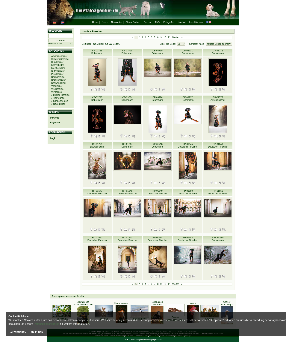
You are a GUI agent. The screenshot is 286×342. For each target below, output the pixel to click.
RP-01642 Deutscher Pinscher (188, 239)
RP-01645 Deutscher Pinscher (188, 145)
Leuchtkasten (196, 22)
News (105, 22)
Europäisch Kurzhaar (157, 303)
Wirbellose (56, 92)
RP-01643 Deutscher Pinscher (127, 239)
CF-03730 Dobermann (158, 52)
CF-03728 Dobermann (97, 52)
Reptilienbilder (58, 80)
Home (95, 22)
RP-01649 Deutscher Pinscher (157, 192)
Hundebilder (57, 62)
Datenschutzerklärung (46, 323)
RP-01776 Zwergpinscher (97, 145)
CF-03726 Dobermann (158, 98)
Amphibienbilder (59, 56)
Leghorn (193, 303)
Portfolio (54, 117)
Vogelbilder (56, 86)
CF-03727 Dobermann (188, 98)
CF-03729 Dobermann (127, 52)
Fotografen (168, 22)
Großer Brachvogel (226, 303)
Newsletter (116, 22)
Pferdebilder (57, 74)
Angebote (55, 122)
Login (53, 138)
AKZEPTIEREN (18, 332)
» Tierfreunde (58, 98)
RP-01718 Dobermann (158, 145)
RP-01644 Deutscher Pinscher (157, 239)
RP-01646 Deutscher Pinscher (218, 145)
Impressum (156, 340)
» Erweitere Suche (55, 44)
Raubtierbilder (58, 77)
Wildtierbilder (57, 89)
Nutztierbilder (58, 71)
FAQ (157, 22)
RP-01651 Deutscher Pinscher (218, 192)
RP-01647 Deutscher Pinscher (97, 192)
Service (148, 22)
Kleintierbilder (58, 68)
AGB (126, 340)
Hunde (85, 31)
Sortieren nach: (197, 44)
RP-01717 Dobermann (127, 145)
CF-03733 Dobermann (97, 98)
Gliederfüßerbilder (60, 59)
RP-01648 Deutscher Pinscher (127, 192)
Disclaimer (134, 340)
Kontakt (182, 22)
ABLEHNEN (37, 332)
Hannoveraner (121, 303)
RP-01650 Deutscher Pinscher (188, 192)
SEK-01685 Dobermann (218, 239)
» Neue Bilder (58, 104)
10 (165, 37)
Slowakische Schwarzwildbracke (83, 303)
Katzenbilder (57, 65)
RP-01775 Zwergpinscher (218, 98)
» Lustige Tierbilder (60, 95)
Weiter (175, 37)
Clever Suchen (132, 22)
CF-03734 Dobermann (127, 98)
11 (169, 37)
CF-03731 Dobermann (188, 52)
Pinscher (97, 31)
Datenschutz (145, 340)
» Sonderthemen (59, 101)
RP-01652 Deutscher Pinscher (97, 239)
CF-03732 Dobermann (218, 52)
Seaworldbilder (58, 83)
